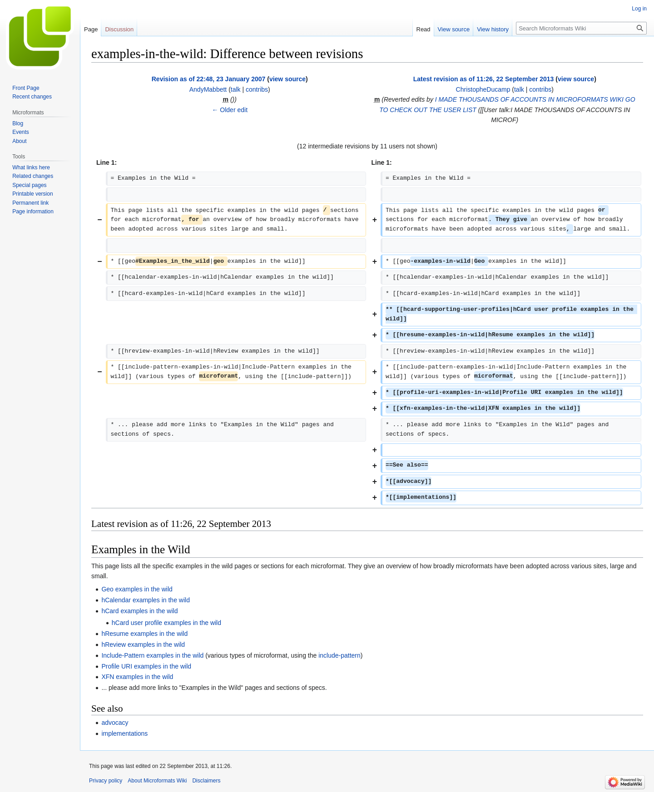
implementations (124, 733)
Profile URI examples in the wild (146, 666)
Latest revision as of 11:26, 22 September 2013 (483, 79)
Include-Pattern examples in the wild (152, 655)
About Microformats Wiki (157, 780)
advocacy (114, 722)
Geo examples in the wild (136, 589)
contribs (257, 89)
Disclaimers (206, 780)
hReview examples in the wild (143, 644)
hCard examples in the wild (139, 611)
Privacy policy (105, 780)
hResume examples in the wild (144, 633)
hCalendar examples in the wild (145, 600)
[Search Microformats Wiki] (581, 28)
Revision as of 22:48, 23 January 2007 (209, 79)
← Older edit (230, 109)
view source (287, 79)
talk (236, 89)
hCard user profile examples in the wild (166, 622)
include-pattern (339, 655)
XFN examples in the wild (137, 676)
